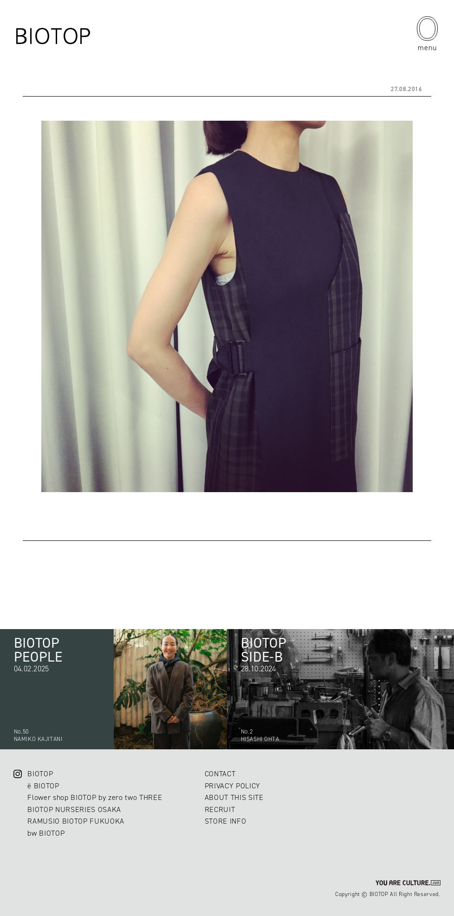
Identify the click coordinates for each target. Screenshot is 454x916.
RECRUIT (220, 809)
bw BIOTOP (46, 833)
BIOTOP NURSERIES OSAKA (74, 809)
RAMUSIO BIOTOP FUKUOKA (75, 821)
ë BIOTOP (43, 786)
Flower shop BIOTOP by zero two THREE (94, 797)
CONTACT (220, 774)
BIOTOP (40, 774)
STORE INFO (225, 821)
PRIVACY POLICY (232, 786)
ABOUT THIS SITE (234, 797)
